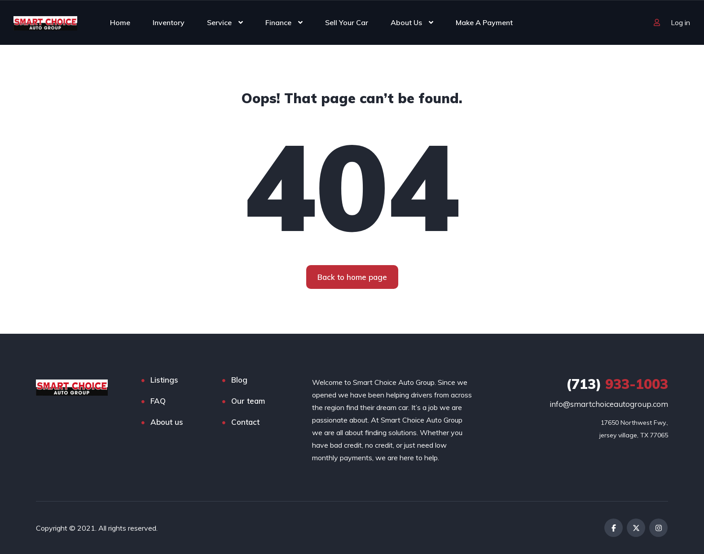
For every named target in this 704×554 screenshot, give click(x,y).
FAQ (158, 401)
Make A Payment (484, 22)
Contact (245, 422)
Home (120, 22)
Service (219, 22)
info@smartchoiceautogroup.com (609, 404)
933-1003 (617, 384)
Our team (248, 401)
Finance (278, 22)
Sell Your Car (346, 22)
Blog (239, 379)
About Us (406, 22)
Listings (164, 379)
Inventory (169, 22)
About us (166, 422)
